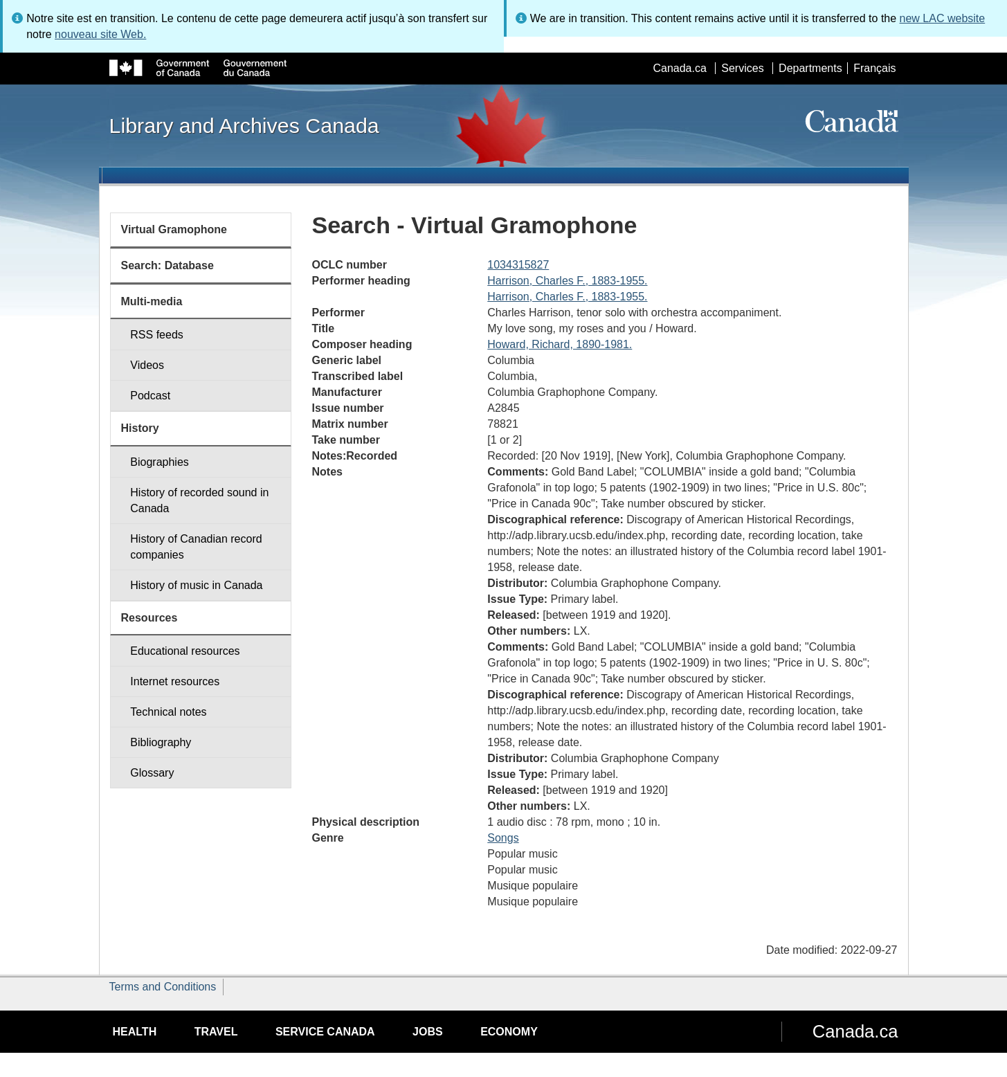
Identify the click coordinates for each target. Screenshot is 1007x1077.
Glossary (152, 773)
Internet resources (174, 681)
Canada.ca (679, 68)
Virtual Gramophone (174, 229)
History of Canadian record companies (196, 547)
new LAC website (943, 18)
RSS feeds (156, 335)
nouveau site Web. (100, 34)
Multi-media (152, 301)
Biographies (159, 462)
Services (742, 68)
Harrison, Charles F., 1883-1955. (567, 281)
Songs (502, 838)
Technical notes (168, 712)
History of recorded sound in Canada (199, 500)
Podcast (150, 395)
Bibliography (160, 742)
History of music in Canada (196, 585)
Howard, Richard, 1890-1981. (559, 344)
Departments (810, 68)
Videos (147, 365)
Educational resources (184, 651)
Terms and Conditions (163, 987)
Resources (149, 618)
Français (874, 68)
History (140, 428)
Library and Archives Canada (244, 125)
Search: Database (167, 265)
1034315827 (518, 265)
